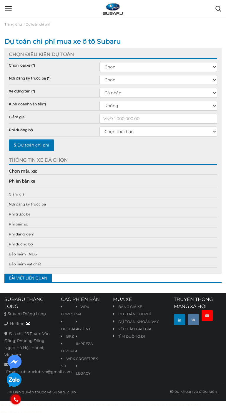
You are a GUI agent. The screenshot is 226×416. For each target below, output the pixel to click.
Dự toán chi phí (31, 145)
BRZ (67, 336)
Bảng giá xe (130, 306)
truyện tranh (54, 405)
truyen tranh (73, 405)
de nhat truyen (33, 405)
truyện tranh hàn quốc (163, 405)
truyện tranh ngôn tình (99, 405)
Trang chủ (13, 24)
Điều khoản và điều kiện (193, 391)
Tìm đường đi (131, 336)
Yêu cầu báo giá (135, 329)
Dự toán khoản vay (138, 321)
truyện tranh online (131, 405)
